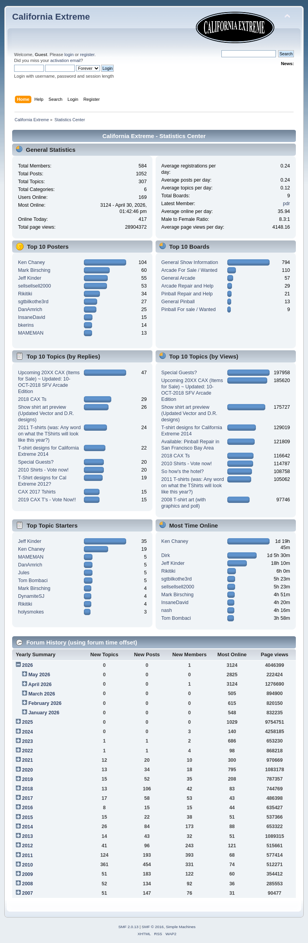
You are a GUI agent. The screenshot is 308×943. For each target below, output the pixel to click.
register (87, 54)
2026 (27, 665)
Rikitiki (25, 294)
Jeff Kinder (29, 278)
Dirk (165, 555)
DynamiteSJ (31, 596)
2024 (27, 732)
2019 (27, 779)
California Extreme (51, 17)
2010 (27, 865)
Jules (23, 572)
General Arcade (178, 278)
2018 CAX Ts (32, 399)
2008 (27, 884)
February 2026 (45, 703)
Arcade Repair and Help (187, 286)
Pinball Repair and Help (187, 294)
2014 (27, 827)
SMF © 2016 (153, 927)
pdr (286, 203)
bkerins (26, 325)
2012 (27, 845)
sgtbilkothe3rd (33, 301)
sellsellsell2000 (34, 286)
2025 (27, 722)
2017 (27, 798)
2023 (27, 741)
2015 (27, 817)
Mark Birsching (34, 270)
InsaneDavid (31, 317)
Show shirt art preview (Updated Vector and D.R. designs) (46, 413)
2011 (27, 855)
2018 (27, 789)
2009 (27, 874)
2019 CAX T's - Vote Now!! (47, 499)
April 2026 (40, 684)
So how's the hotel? (182, 471)
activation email (65, 60)
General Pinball (178, 301)
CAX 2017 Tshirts (37, 492)
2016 (27, 807)
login (69, 54)
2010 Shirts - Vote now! (43, 470)
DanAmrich (30, 309)
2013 (27, 836)
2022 (27, 751)
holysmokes (31, 612)
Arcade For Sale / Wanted (189, 270)
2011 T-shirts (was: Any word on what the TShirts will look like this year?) (49, 434)
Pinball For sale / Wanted (188, 309)
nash (166, 610)
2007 (27, 893)
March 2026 (41, 694)
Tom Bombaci (33, 580)
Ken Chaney (31, 262)
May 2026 (39, 674)
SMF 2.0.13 (128, 927)
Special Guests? (36, 462)
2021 (27, 760)
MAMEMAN (30, 333)
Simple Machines (181, 927)
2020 (27, 770)
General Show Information (189, 262)
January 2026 (43, 712)
